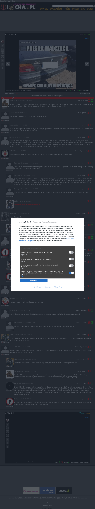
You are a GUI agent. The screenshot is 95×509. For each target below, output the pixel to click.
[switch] (71, 252)
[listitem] (47, 248)
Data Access (47, 287)
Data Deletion (37, 287)
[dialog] (47, 254)
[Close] (81, 222)
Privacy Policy (58, 287)
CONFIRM (33, 280)
